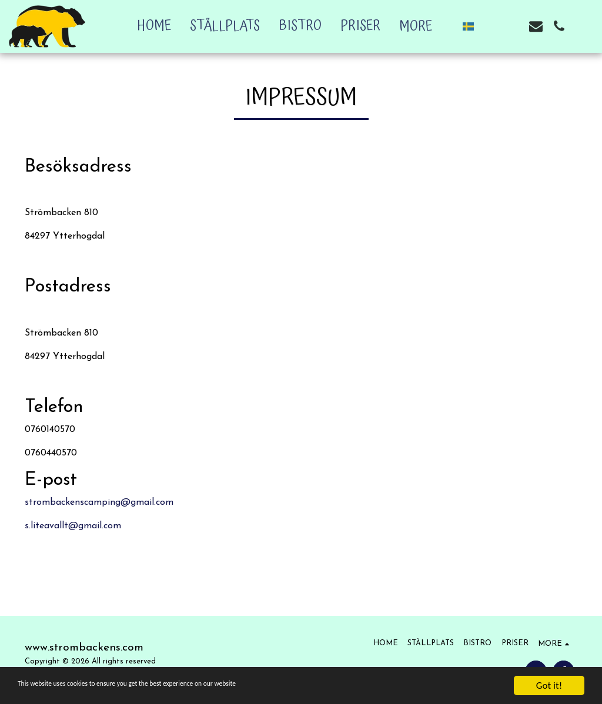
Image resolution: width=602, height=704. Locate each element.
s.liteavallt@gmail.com (73, 526)
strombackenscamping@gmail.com (99, 502)
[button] (490, 26)
